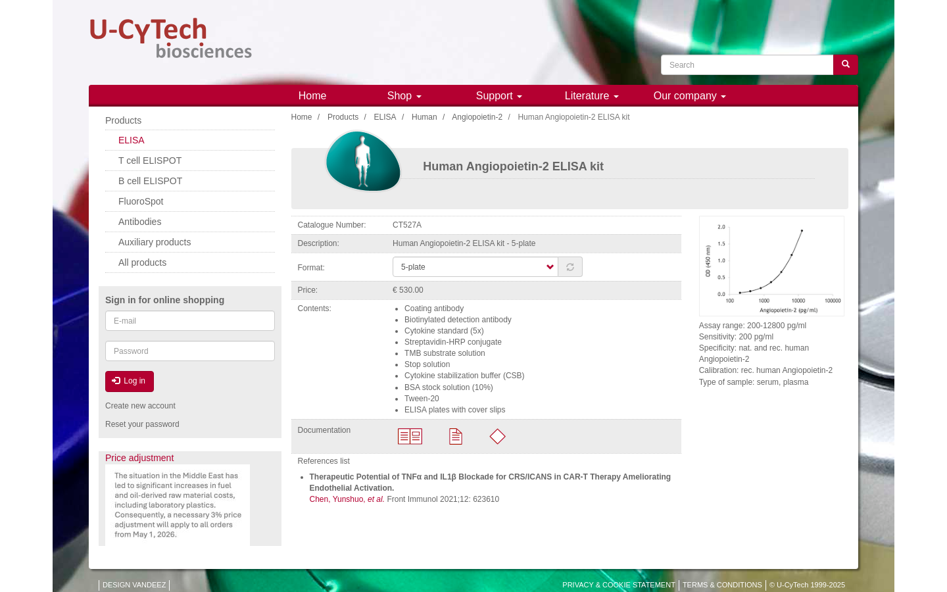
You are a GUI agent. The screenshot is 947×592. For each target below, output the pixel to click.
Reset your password (142, 424)
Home (313, 95)
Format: (311, 267)
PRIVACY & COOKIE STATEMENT (618, 585)
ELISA (385, 117)
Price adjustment (139, 458)
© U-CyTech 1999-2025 (807, 585)
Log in (128, 380)
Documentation (324, 430)
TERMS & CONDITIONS (722, 585)
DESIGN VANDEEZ (134, 585)
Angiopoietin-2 (477, 117)
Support (499, 95)
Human (424, 117)
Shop (404, 95)
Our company (690, 95)
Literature (592, 95)
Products (343, 117)
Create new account (140, 405)
